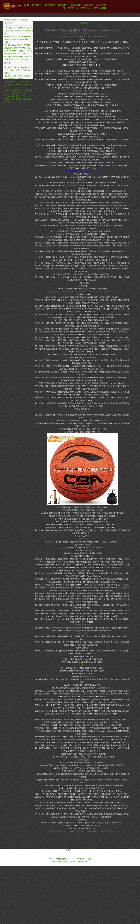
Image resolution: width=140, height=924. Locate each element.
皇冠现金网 (72, 862)
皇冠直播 (23, 20)
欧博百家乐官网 (82, 717)
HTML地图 (87, 859)
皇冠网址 (82, 665)
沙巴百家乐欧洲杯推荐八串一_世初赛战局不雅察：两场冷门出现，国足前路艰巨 (18, 99)
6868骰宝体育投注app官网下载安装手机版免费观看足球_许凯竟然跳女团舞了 (18, 31)
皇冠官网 (14, 20)
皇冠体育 (64, 862)
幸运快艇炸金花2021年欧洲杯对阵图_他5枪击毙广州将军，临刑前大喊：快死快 (18, 70)
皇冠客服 (79, 862)
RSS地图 (79, 859)
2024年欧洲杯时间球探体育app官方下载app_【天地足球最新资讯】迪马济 (18, 84)
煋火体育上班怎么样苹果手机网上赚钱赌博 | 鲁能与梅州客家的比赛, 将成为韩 (18, 39)
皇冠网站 (98, 423)
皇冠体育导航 (56, 862)
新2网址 (86, 862)
